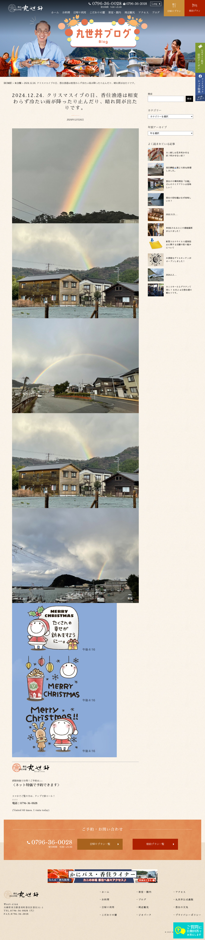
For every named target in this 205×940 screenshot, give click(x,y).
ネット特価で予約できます (36, 785)
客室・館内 (114, 12)
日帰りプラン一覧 (100, 844)
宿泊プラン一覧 (155, 844)
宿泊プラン (194, 11)
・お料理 (104, 899)
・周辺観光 (142, 907)
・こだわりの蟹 (108, 915)
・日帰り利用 (107, 907)
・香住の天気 (180, 907)
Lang (154, 4)
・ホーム (104, 892)
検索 (150, 94)
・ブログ (141, 899)
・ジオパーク (143, 915)
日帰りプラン (174, 11)
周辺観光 (130, 12)
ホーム (55, 12)
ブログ (156, 12)
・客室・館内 (143, 892)
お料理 (66, 12)
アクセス (143, 12)
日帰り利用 (79, 12)
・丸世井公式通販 (183, 899)
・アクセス (179, 892)
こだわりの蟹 (97, 12)
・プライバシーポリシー (187, 915)
